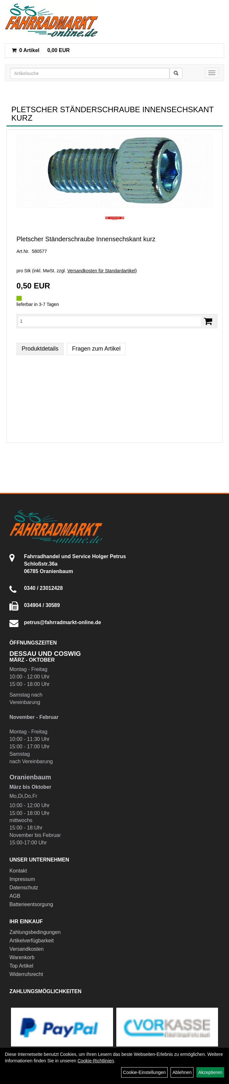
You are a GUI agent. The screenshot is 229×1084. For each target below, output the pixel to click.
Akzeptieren (210, 1072)
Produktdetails (40, 348)
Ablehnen (182, 1072)
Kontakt (18, 870)
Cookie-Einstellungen (144, 1072)
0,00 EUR (41, 50)
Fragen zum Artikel (96, 348)
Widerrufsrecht (26, 974)
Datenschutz (23, 887)
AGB (14, 896)
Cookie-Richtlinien (96, 1060)
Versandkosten (26, 949)
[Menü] (212, 72)
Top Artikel (21, 966)
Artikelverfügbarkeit (31, 940)
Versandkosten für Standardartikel (101, 270)
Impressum (22, 879)
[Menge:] (109, 321)
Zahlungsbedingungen (34, 932)
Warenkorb (22, 957)
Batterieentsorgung (31, 904)
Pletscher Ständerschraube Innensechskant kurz (85, 239)
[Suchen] (176, 73)
